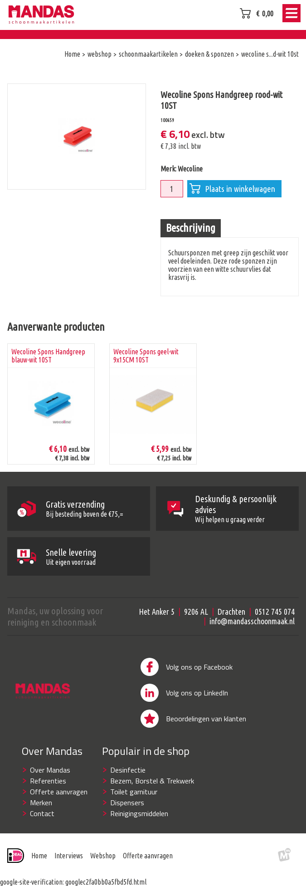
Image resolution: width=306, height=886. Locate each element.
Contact (42, 821)
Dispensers (127, 810)
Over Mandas (50, 778)
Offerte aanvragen (58, 799)
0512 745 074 (275, 619)
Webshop (103, 864)
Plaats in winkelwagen (232, 188)
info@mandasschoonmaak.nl (252, 629)
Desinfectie (128, 778)
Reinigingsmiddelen (139, 821)
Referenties (48, 788)
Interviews (68, 864)
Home (39, 864)
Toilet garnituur (133, 799)
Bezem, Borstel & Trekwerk (152, 788)
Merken (41, 810)
